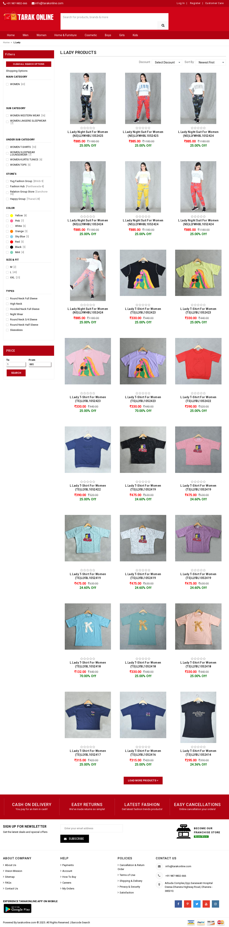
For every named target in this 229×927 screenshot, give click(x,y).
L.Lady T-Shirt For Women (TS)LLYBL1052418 (88, 664)
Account (67, 870)
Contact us (166, 858)
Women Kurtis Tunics (26, 159)
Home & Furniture (65, 35)
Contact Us (11, 888)
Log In (181, 3)
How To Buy (69, 876)
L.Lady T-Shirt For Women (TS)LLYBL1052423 (143, 310)
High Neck (16, 304)
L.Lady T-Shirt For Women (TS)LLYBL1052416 (143, 752)
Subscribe (76, 838)
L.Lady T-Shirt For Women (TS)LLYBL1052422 (198, 399)
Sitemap (10, 876)
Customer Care (214, 3)
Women (41, 35)
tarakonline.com (27, 922)
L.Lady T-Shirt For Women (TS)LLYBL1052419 (143, 487)
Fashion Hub (27, 186)
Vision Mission (13, 870)
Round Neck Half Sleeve (24, 325)
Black (20, 247)
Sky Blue (22, 236)
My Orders (68, 888)
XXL (15, 277)
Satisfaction (127, 892)
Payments (68, 865)
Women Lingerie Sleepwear (28, 122)
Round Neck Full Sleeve (23, 298)
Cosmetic (91, 35)
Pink (19, 221)
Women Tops (20, 165)
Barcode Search (80, 922)
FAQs (8, 882)
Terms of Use (127, 874)
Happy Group (25, 199)
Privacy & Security (130, 886)
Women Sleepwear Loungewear (22, 153)
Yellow (21, 215)
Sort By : (190, 62)
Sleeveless (16, 330)
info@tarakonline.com (49, 3)
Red (19, 242)
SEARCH (16, 372)
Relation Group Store (29, 192)
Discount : (145, 62)
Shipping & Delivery (131, 880)
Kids (135, 35)
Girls (122, 35)
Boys (108, 35)
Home (11, 35)
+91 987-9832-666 (16, 3)
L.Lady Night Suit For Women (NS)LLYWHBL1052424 (198, 133)
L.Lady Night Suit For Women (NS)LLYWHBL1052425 (88, 133)
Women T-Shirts (23, 147)
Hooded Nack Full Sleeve (24, 309)
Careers (66, 882)
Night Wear (16, 314)
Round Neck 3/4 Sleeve (23, 319)
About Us (10, 865)
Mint (19, 252)
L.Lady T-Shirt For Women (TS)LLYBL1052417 (88, 752)
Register (195, 3)
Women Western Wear (27, 115)
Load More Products (143, 780)
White (20, 226)
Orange (21, 231)
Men (25, 35)
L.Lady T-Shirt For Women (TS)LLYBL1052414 (198, 752)
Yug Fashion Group (26, 181)
